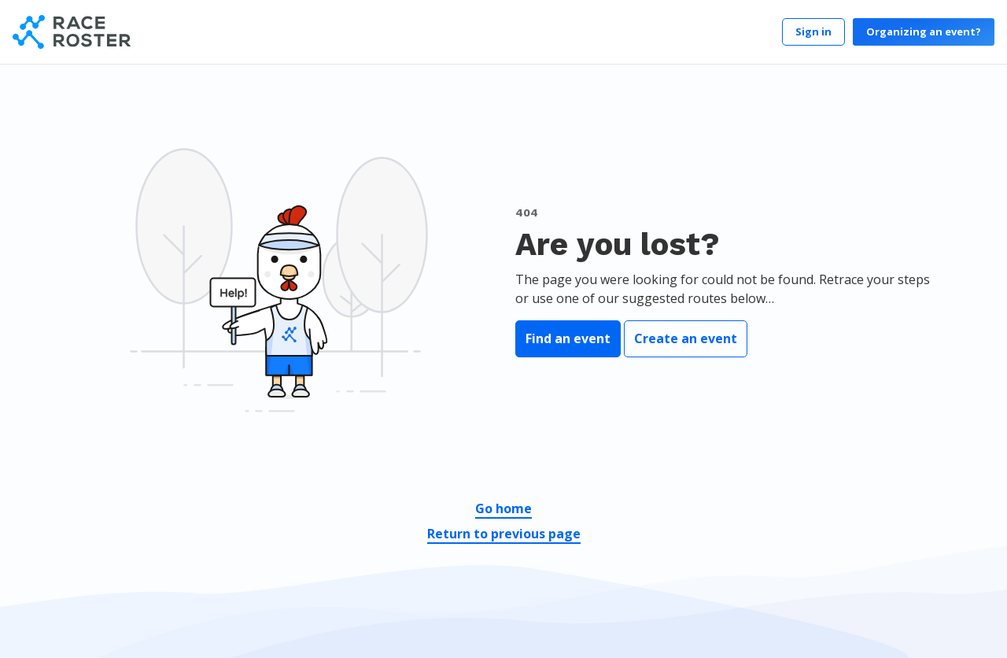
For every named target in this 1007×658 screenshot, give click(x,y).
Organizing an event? (923, 31)
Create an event (685, 338)
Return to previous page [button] (504, 533)
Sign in (813, 31)
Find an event (568, 338)
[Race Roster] (72, 32)
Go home (503, 508)
